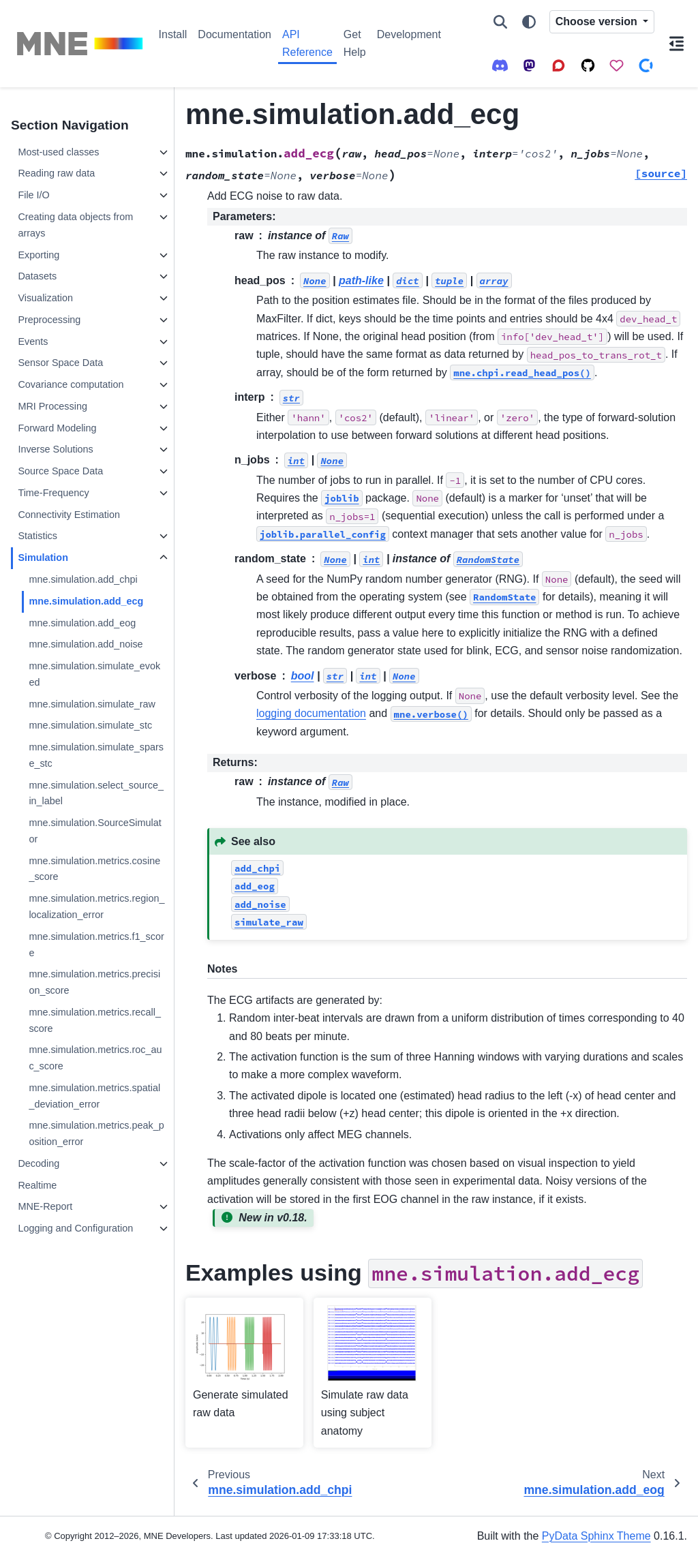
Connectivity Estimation (69, 514)
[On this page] (676, 43)
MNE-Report (45, 1206)
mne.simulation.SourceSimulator (95, 830)
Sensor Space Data (60, 362)
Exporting (38, 254)
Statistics (37, 535)
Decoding (38, 1163)
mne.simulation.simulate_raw (92, 704)
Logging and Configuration (75, 1228)
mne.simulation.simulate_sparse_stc (96, 755)
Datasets (37, 276)
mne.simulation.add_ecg (86, 601)
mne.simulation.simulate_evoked (94, 674)
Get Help (355, 43)
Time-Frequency (53, 492)
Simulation (43, 557)
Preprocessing (49, 319)
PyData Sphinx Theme (596, 1536)
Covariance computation (70, 384)
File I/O (33, 194)
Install (173, 34)
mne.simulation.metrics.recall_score (95, 1020)
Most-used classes (58, 152)
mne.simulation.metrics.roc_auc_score (95, 1057)
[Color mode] (529, 21)
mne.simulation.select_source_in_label (96, 793)
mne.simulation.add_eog (82, 622)
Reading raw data (56, 173)
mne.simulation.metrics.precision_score (94, 982)
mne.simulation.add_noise (85, 644)
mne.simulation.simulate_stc (90, 725)
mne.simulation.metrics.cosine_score (94, 869)
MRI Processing (52, 406)
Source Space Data (60, 471)
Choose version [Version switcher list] (598, 21)
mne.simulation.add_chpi (83, 579)
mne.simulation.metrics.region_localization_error (96, 906)
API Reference (307, 43)
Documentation (234, 34)
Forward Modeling (57, 428)
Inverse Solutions (55, 449)
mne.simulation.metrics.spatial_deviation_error (94, 1096)
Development (409, 34)
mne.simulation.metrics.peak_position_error (96, 1133)
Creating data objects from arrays (75, 225)
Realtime (37, 1185)
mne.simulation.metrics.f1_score (96, 944)
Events (33, 341)
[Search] (500, 21)
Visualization (45, 297)
